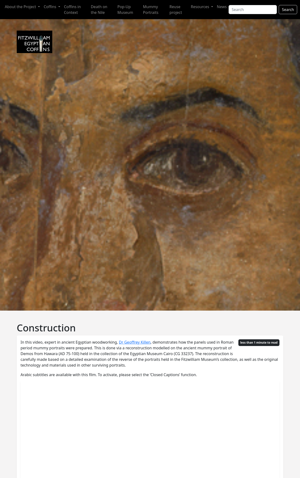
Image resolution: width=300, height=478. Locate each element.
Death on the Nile (99, 9)
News (222, 6)
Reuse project (176, 9)
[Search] (253, 9)
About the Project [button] (21, 6)
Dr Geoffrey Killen (134, 342)
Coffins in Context (72, 9)
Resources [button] (200, 6)
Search (288, 9)
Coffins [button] (50, 6)
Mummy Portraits (151, 9)
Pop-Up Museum (125, 9)
